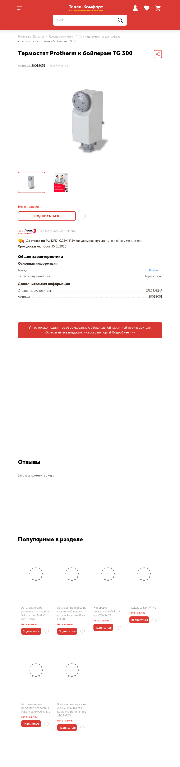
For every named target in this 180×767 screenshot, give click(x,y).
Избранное (147, 8)
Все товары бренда (58, 231)
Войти (135, 8)
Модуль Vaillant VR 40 (142, 607)
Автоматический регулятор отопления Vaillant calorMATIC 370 (35, 708)
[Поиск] (90, 20)
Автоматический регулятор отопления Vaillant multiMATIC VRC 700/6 (35, 613)
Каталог (38, 36)
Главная (23, 36)
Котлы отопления (61, 36)
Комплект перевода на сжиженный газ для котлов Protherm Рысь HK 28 (71, 613)
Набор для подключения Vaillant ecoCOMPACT (106, 611)
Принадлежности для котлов (99, 36)
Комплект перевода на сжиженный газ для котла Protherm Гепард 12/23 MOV (71, 710)
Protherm (155, 270)
